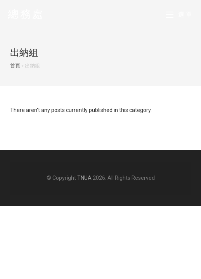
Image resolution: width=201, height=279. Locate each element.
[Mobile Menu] (180, 14)
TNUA (84, 178)
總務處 (26, 14)
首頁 (15, 66)
